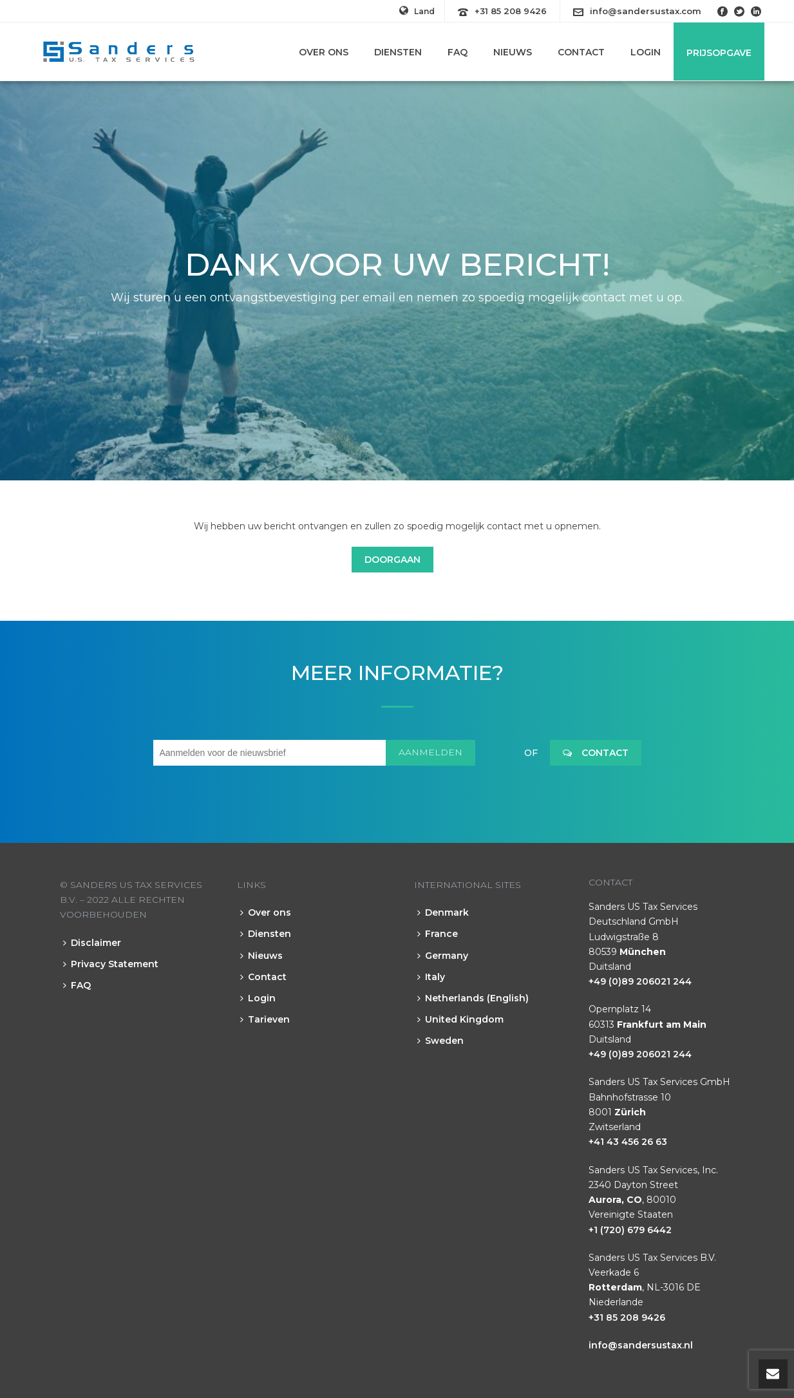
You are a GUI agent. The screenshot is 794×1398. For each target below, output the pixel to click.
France (437, 934)
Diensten (398, 52)
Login (645, 52)
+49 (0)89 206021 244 (640, 981)
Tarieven (265, 1019)
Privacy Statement (110, 964)
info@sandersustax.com (645, 11)
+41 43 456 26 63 (628, 1142)
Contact (581, 52)
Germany (442, 955)
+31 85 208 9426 (511, 11)
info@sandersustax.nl (641, 1345)
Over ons (323, 52)
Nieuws (512, 52)
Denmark (443, 912)
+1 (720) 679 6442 (630, 1230)
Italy (431, 977)
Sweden (440, 1040)
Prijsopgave (718, 53)
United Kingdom (460, 1019)
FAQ (458, 52)
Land (417, 11)
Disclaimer (92, 943)
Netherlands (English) (473, 998)
